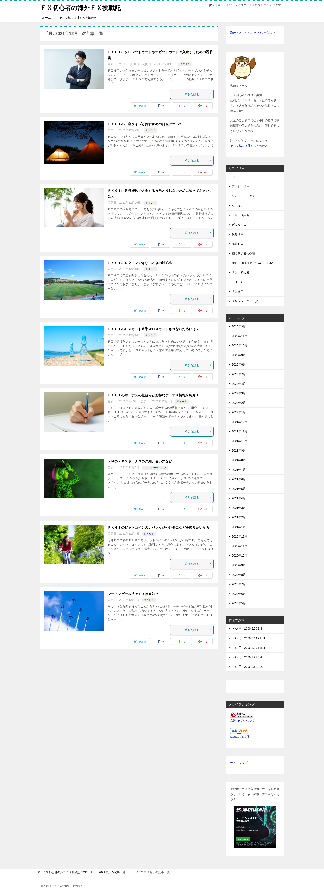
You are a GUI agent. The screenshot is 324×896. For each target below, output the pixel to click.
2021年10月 (239, 441)
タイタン (237, 205)
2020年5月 (239, 603)
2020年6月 (239, 593)
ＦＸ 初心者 (240, 272)
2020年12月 (239, 536)
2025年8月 (239, 364)
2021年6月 (239, 479)
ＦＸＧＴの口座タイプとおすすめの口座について (145, 124)
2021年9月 (239, 450)
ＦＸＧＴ (185, 64)
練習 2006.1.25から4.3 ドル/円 (254, 263)
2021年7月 (239, 469)
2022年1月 (239, 412)
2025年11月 (239, 336)
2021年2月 (239, 517)
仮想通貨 (237, 234)
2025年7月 (239, 374)
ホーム (46, 17)
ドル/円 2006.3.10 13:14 (248, 647)
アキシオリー (240, 186)
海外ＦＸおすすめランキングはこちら (254, 32)
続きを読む (198, 94)
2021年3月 (239, 507)
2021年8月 (239, 460)
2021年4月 (239, 498)
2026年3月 (239, 326)
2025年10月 (239, 345)
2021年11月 (239, 431)
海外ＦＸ (149, 600)
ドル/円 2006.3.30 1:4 (247, 628)
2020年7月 (239, 584)
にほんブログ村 (240, 736)
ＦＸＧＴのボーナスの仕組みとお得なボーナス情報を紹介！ (153, 395)
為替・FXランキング (242, 720)
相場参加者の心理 (243, 253)
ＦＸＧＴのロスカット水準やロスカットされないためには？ (153, 329)
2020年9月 (239, 565)
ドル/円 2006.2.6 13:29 (247, 666)
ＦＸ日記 (237, 282)
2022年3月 (239, 393)
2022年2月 (239, 402)
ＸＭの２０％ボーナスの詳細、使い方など (140, 461)
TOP (65, 872)
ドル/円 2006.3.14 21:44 (248, 638)
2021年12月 (239, 422)
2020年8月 (239, 574)
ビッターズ (239, 224)
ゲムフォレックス (243, 196)
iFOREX (237, 177)
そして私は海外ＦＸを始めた (78, 17)
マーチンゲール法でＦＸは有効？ (133, 594)
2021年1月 (239, 527)
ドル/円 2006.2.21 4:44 (247, 657)
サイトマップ (239, 763)
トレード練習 (240, 215)
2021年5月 (239, 488)
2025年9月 (239, 355)
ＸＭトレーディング (155, 467)
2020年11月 (239, 546)
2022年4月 (239, 383)
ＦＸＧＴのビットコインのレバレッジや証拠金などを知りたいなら (158, 527)
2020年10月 (239, 555)
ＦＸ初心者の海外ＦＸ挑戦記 (80, 7)
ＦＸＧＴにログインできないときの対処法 (140, 263)
